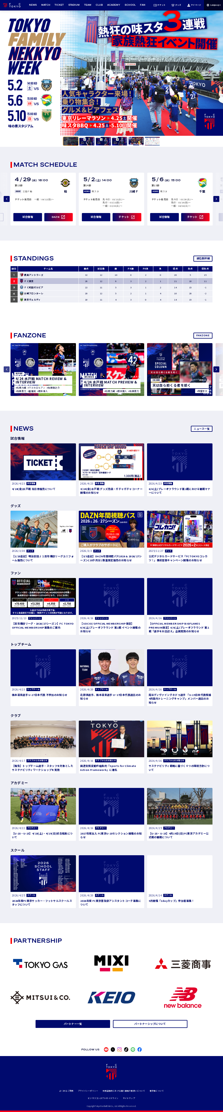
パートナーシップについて (150, 1024)
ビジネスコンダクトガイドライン (103, 1098)
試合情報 (27, 217)
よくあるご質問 (66, 1091)
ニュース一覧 (202, 429)
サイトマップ (129, 1098)
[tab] (70, 141)
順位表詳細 (203, 258)
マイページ (194, 5)
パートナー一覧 (73, 1024)
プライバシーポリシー (88, 1091)
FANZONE (203, 335)
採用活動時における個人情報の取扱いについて (124, 1091)
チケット (160, 5)
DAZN (55, 217)
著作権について (157, 1091)
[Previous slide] (7, 199)
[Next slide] (216, 199)
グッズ (176, 5)
